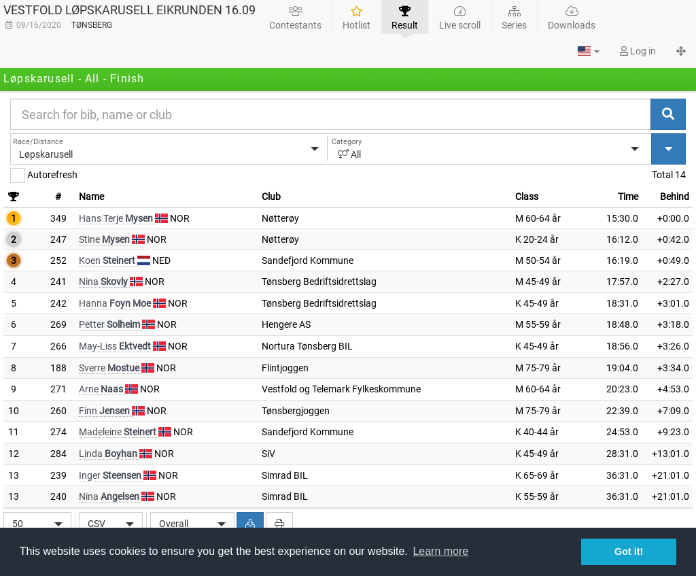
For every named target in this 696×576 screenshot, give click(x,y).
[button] (589, 51)
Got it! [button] (628, 551)
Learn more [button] (440, 551)
